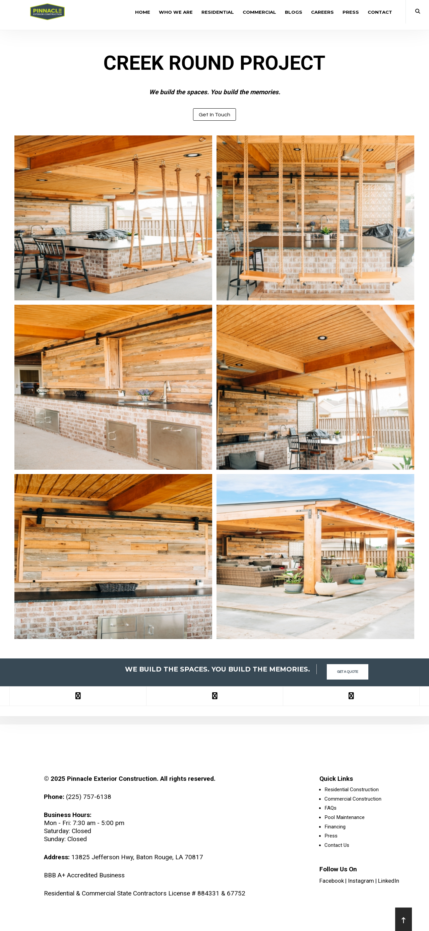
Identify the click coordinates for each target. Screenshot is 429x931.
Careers (322, 12)
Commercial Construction (352, 799)
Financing (335, 827)
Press (351, 12)
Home (142, 12)
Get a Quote (347, 669)
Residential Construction (351, 790)
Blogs (293, 12)
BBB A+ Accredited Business (84, 875)
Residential (217, 12)
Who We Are (176, 12)
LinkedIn (388, 881)
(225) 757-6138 (88, 797)
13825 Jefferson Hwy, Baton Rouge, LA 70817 (137, 857)
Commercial (259, 12)
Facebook (331, 881)
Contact (380, 12)
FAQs (330, 809)
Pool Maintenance (344, 818)
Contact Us (336, 846)
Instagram (361, 881)
